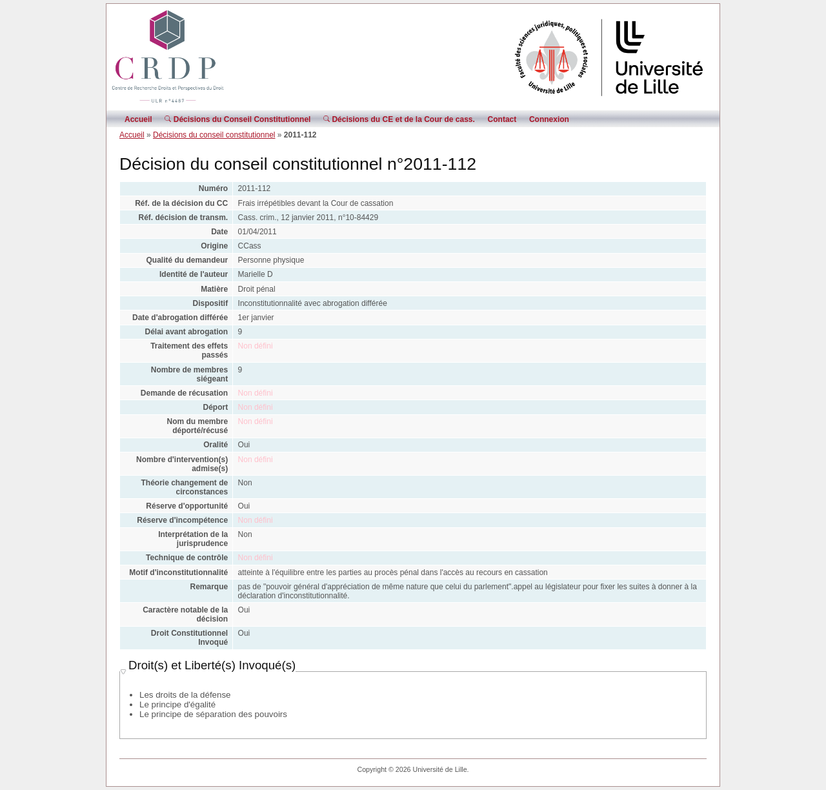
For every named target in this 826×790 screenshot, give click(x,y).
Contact (502, 119)
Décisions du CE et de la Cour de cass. (399, 119)
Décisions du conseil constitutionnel (214, 134)
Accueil (138, 119)
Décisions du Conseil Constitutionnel (237, 119)
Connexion (549, 119)
